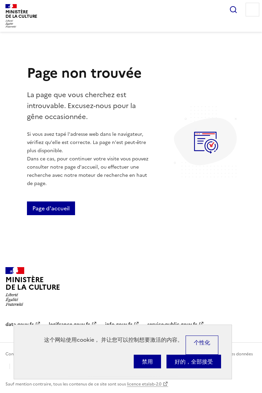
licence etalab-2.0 (144, 384)
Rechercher (233, 9)
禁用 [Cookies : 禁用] (147, 361)
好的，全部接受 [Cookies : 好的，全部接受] (194, 361)
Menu (252, 9)
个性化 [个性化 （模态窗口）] (202, 342)
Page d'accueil (51, 208)
